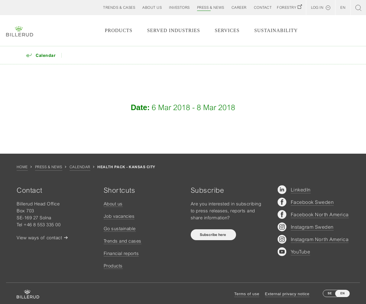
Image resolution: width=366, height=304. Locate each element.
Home (22, 167)
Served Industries (173, 30)
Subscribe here (213, 235)
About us (113, 203)
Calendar (80, 167)
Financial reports (121, 253)
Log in (317, 7)
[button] (152, 7)
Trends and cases (122, 241)
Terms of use (246, 294)
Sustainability (276, 30)
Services (227, 30)
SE (330, 293)
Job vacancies (119, 216)
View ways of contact (39, 237)
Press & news (48, 167)
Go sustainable (120, 228)
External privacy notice (287, 294)
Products (119, 30)
